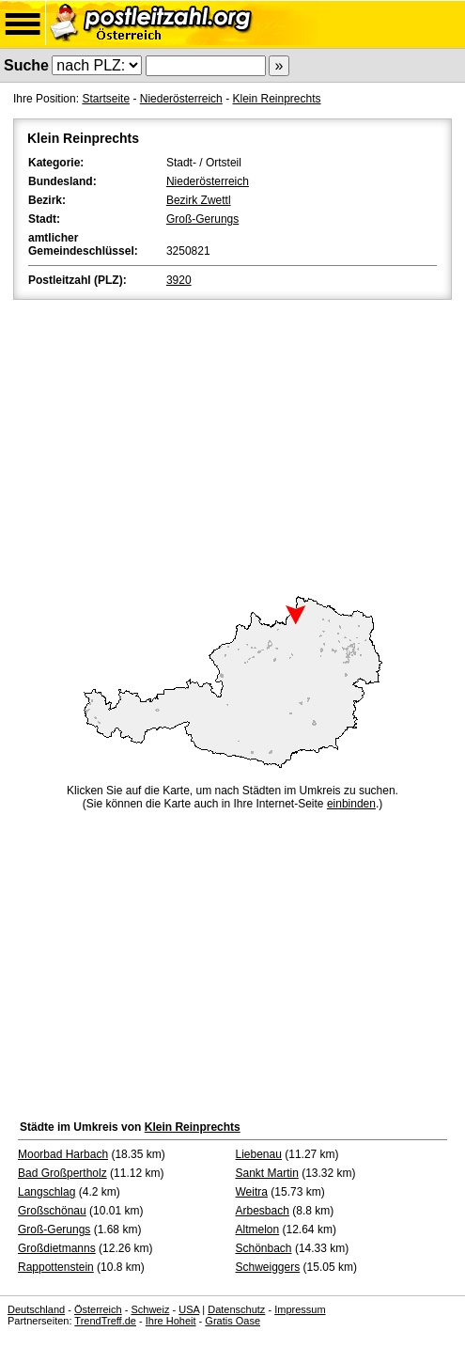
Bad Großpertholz (62, 1173)
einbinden (351, 803)
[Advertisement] (232, 444)
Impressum (299, 1309)
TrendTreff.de (105, 1320)
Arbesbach (262, 1210)
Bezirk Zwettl (198, 200)
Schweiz (150, 1309)
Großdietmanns (57, 1248)
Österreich (98, 1309)
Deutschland (36, 1309)
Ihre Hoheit (171, 1320)
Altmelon (258, 1229)
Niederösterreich (181, 98)
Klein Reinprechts (276, 98)
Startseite (106, 98)
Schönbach (264, 1248)
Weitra (252, 1191)
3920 (179, 280)
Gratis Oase (232, 1320)
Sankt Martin (267, 1173)
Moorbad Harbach (63, 1154)
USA (188, 1309)
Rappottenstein (56, 1267)
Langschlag (46, 1191)
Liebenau (259, 1154)
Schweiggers (268, 1267)
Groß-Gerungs (202, 219)
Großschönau (52, 1210)
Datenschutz (236, 1309)
